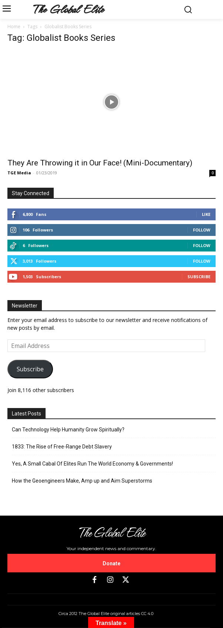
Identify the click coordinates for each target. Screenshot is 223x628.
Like (206, 214)
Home (13, 26)
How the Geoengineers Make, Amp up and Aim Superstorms (82, 481)
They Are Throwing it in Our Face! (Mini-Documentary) (99, 162)
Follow (201, 230)
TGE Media (19, 172)
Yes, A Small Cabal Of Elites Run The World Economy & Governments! (92, 464)
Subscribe (198, 276)
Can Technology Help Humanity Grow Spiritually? (68, 430)
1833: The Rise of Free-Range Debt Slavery (62, 447)
